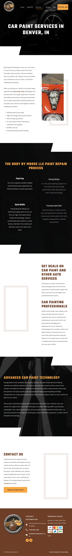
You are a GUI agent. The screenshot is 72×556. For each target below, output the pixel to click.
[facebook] (27, 540)
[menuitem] (22, 7)
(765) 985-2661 (34, 530)
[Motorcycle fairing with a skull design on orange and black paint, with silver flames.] (54, 97)
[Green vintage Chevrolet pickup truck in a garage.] (51, 470)
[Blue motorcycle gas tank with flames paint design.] (21, 303)
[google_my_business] (30, 540)
